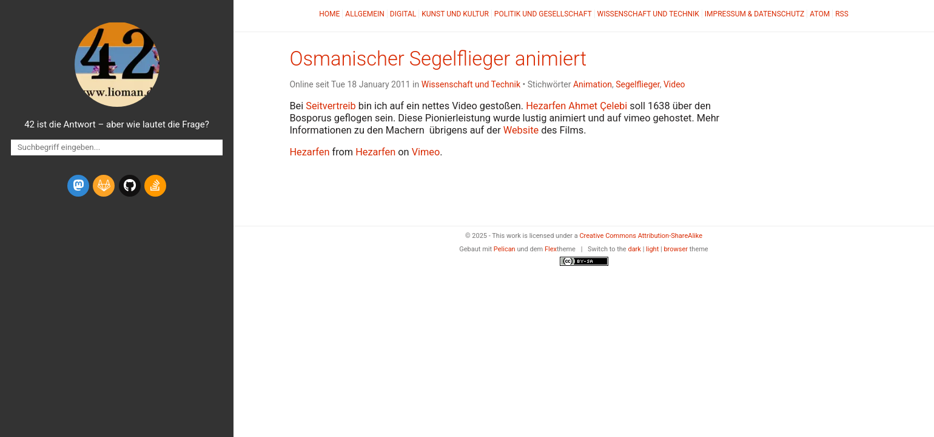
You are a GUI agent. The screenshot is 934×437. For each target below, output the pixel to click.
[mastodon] (78, 186)
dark (634, 249)
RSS (841, 14)
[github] (130, 186)
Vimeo (426, 152)
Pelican (505, 249)
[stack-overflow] (155, 186)
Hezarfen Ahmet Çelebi (576, 106)
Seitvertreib (331, 106)
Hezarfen (309, 152)
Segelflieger (637, 84)
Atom (820, 14)
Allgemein (365, 14)
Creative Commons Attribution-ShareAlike (640, 236)
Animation (592, 84)
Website (521, 130)
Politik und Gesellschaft (543, 14)
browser (676, 249)
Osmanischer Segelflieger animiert (437, 58)
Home (329, 14)
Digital (403, 14)
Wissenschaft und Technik (648, 14)
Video (674, 84)
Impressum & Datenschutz (754, 14)
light (652, 249)
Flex (551, 249)
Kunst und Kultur (455, 14)
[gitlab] (104, 186)
